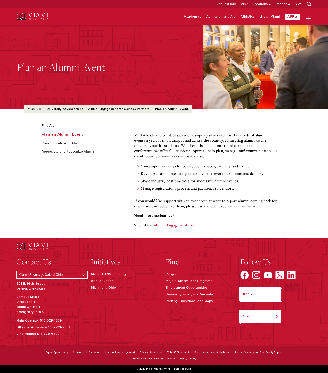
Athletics (248, 17)
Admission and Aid (221, 17)
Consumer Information (86, 352)
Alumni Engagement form (175, 225)
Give (298, 4)
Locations (260, 4)
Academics (192, 17)
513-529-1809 (51, 320)
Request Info (226, 4)
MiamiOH (34, 109)
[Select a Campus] (52, 275)
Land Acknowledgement (120, 352)
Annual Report (102, 281)
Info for (281, 4)
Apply (292, 16)
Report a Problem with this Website (153, 358)
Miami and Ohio (103, 288)
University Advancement (65, 109)
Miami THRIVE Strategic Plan (114, 274)
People (171, 274)
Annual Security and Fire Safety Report (258, 352)
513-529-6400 (48, 334)
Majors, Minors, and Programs (189, 281)
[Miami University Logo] (32, 16)
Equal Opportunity (57, 352)
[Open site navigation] (308, 17)
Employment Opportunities (187, 288)
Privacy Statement (151, 352)
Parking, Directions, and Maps (189, 301)
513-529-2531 (59, 327)
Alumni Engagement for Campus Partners (119, 109)
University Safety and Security (189, 294)
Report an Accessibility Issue (212, 352)
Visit (244, 4)
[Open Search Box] (309, 4)
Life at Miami (270, 17)
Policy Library (188, 358)
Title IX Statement (178, 352)
